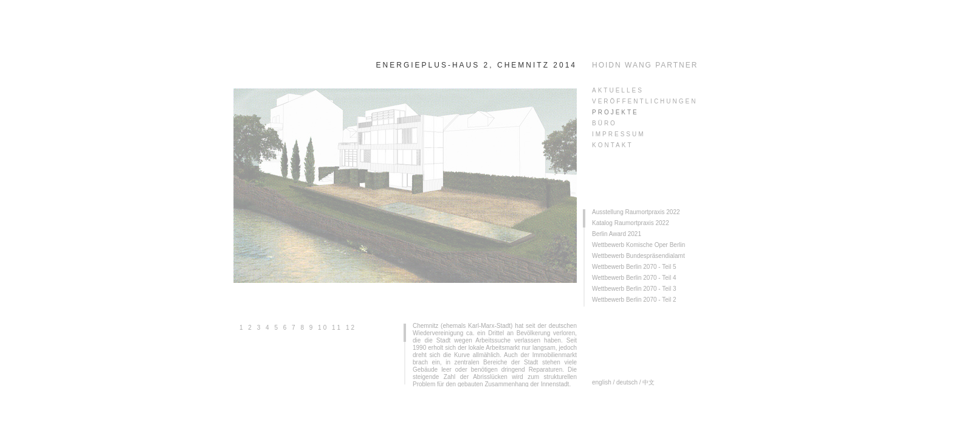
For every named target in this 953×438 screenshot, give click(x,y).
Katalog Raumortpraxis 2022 (630, 223)
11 (337, 327)
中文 (648, 382)
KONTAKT (612, 145)
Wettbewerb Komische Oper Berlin (638, 245)
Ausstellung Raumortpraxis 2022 (636, 212)
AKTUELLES (618, 90)
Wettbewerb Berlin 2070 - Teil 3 (634, 288)
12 (351, 327)
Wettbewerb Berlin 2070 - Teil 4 (634, 277)
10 (323, 327)
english (601, 382)
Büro (604, 123)
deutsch (627, 382)
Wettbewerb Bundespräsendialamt (638, 255)
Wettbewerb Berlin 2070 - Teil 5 (634, 266)
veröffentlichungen (644, 101)
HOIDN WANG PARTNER (645, 65)
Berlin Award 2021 (616, 234)
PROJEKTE (615, 112)
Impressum (618, 134)
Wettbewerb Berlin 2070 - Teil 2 (634, 299)
